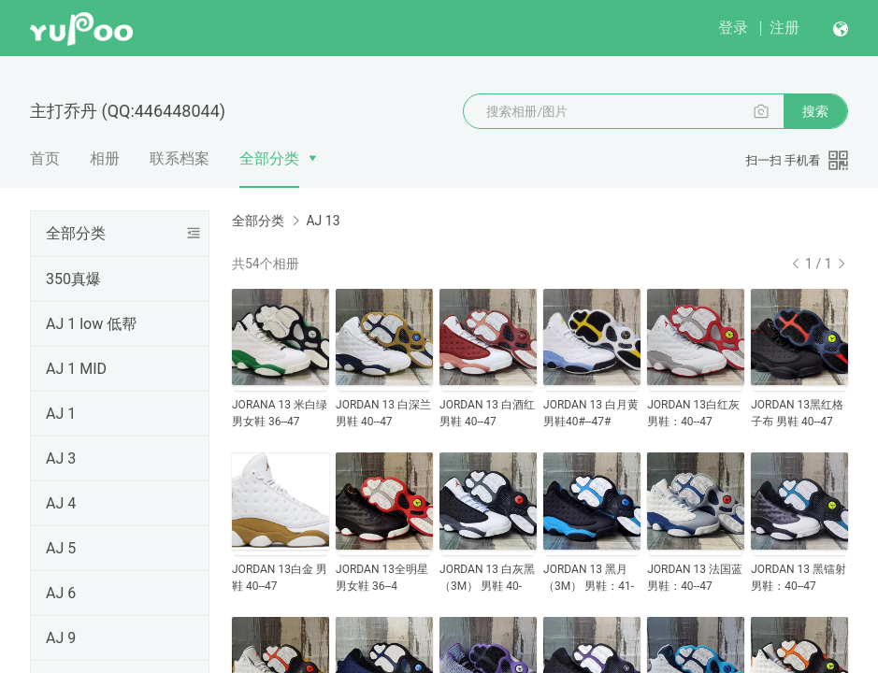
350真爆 (73, 279)
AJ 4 (61, 503)
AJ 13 (322, 220)
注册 (784, 27)
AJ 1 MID (76, 369)
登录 (733, 27)
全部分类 (269, 158)
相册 (105, 158)
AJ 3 (61, 458)
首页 (45, 158)
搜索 (815, 111)
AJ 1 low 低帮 (91, 324)
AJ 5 (61, 548)
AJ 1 (61, 413)
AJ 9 (61, 638)
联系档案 (179, 158)
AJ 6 (61, 593)
